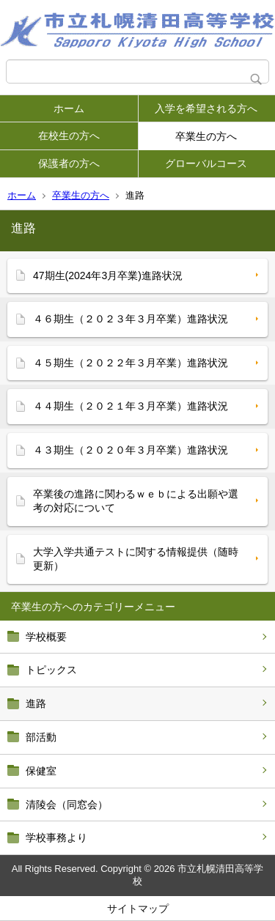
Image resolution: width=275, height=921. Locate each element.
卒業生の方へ (206, 136)
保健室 (41, 771)
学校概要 (46, 637)
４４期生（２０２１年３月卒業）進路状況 (130, 406)
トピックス (51, 670)
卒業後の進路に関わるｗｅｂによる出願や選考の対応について (135, 501)
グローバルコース (206, 163)
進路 (36, 703)
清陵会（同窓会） (67, 804)
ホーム (69, 108)
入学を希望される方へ (206, 108)
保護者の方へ (69, 163)
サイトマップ (138, 908)
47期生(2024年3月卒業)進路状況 (108, 275)
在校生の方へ (69, 135)
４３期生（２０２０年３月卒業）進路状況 (130, 450)
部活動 (41, 737)
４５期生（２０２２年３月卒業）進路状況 (130, 363)
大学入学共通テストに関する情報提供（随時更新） (135, 559)
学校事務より (56, 837)
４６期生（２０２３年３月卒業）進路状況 (130, 319)
